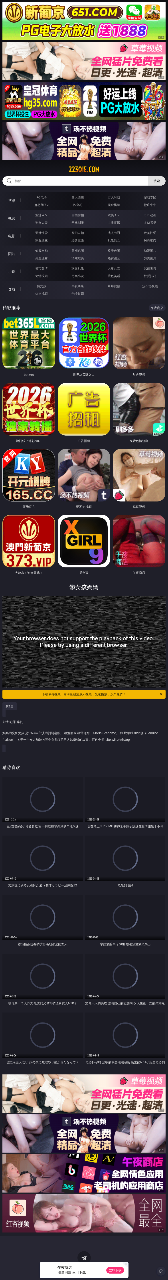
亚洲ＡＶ (41, 215)
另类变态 (150, 240)
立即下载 (115, 1270)
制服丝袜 (41, 240)
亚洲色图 (77, 250)
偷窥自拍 (41, 250)
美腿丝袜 (41, 258)
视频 (11, 218)
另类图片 (150, 258)
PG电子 (41, 197)
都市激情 (41, 268)
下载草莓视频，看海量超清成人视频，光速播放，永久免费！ (102, 694)
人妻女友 (114, 268)
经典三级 (77, 240)
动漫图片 (150, 250)
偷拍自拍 (77, 233)
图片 (11, 253)
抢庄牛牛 (150, 205)
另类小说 (77, 276)
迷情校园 (41, 276)
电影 (11, 236)
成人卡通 (114, 233)
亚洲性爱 (41, 233)
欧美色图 (114, 250)
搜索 (157, 181)
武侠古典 (150, 268)
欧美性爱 (150, 233)
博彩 (11, 200)
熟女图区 (114, 258)
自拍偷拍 (77, 215)
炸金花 (77, 205)
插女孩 (41, 286)
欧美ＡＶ (114, 215)
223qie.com (84, 169)
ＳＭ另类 (150, 222)
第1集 (10, 706)
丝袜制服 (77, 222)
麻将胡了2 (41, 205)
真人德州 (77, 197)
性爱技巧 (150, 276)
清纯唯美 (77, 258)
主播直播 (114, 222)
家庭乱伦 (77, 268)
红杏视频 (41, 293)
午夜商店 (77, 286)
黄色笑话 (114, 276)
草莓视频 (114, 286)
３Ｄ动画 (150, 215)
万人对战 (114, 197)
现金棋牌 (114, 205)
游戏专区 (150, 197)
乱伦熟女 (114, 240)
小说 (11, 271)
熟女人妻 (41, 222)
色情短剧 (77, 293)
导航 (11, 289)
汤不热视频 (150, 286)
